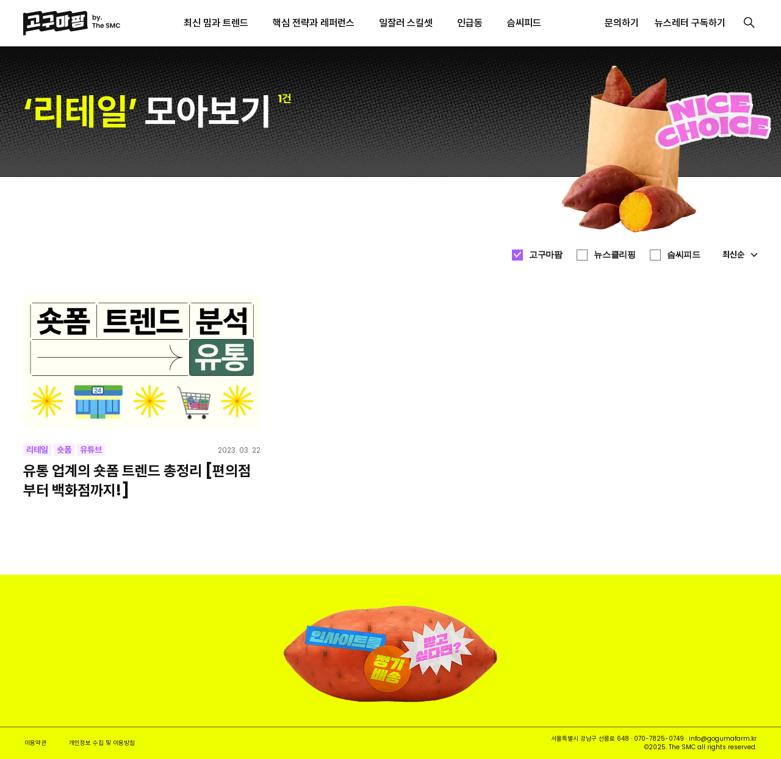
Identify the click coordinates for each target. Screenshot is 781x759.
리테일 (37, 450)
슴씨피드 (683, 254)
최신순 (740, 254)
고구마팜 (545, 254)
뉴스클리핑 (614, 254)
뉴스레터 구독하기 (690, 23)
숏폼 (64, 450)
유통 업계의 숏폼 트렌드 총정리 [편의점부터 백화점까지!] (137, 480)
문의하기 (622, 23)
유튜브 (91, 450)
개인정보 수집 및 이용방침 (102, 742)
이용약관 (35, 742)
